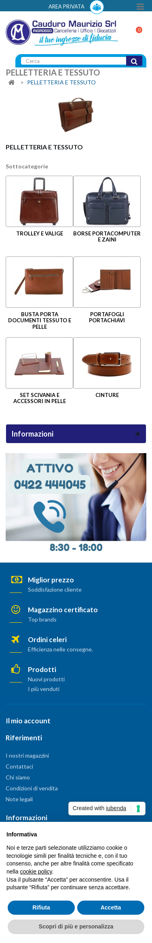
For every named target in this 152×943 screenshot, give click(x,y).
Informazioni (32, 433)
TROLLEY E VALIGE (39, 233)
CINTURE (107, 395)
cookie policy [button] (36, 871)
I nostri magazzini (27, 755)
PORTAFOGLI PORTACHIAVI (107, 317)
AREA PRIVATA (76, 7)
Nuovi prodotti (46, 679)
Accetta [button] (111, 907)
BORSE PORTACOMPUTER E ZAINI (107, 236)
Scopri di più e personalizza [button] (76, 926)
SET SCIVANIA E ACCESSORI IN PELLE (39, 398)
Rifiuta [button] (41, 907)
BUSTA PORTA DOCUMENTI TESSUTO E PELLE (39, 320)
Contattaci (19, 766)
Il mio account (28, 720)
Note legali (19, 799)
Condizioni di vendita (32, 788)
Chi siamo (18, 777)
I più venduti (43, 688)
